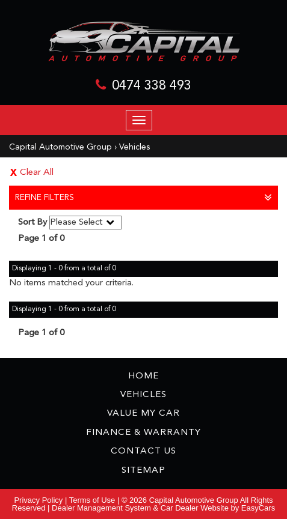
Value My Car (143, 413)
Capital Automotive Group (60, 147)
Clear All (37, 172)
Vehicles (134, 147)
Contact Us (143, 451)
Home (143, 376)
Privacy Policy (39, 500)
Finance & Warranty (143, 432)
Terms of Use (93, 500)
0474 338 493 (151, 86)
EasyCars (258, 507)
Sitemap (143, 470)
